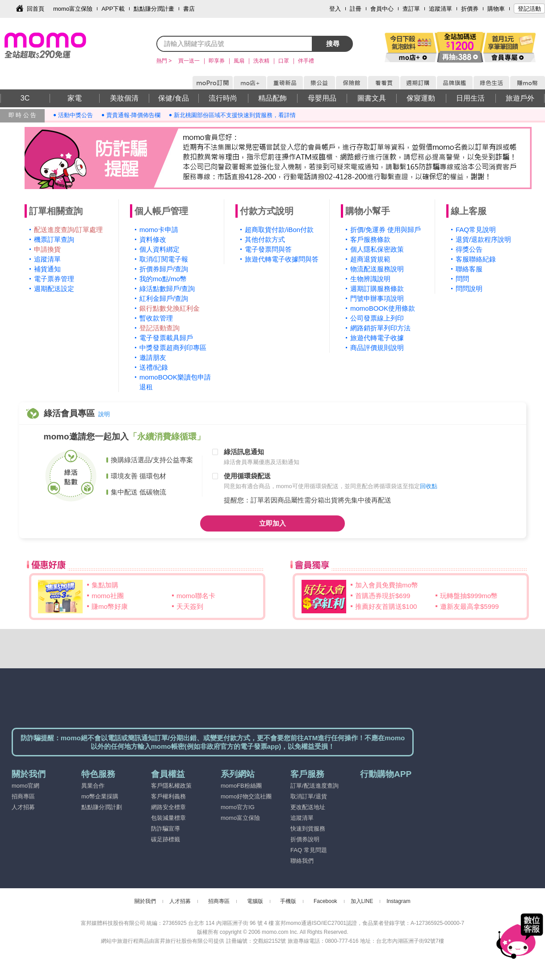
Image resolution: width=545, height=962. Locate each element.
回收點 (428, 486)
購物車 (496, 8)
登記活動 (529, 8)
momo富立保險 (72, 8)
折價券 (469, 8)
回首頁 (35, 8)
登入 (335, 8)
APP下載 (113, 8)
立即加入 (272, 523)
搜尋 (333, 43)
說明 (104, 414)
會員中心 (382, 8)
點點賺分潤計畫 (154, 8)
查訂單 (411, 8)
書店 (189, 8)
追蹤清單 (440, 8)
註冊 (355, 8)
